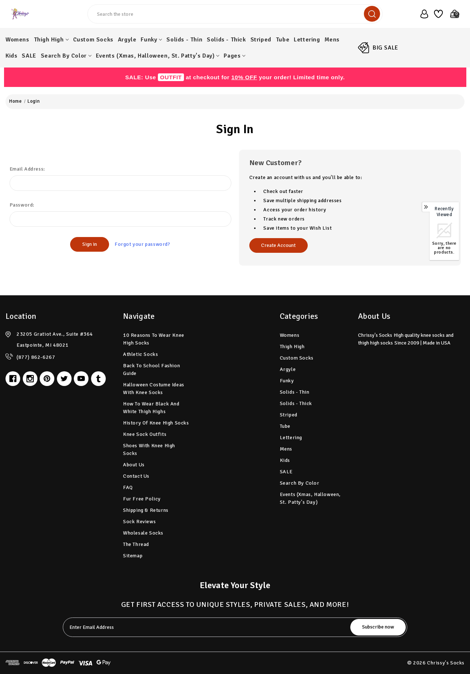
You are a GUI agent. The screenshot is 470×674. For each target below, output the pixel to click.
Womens (17, 39)
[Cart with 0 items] (452, 14)
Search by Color (66, 55)
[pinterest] (47, 378)
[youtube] (81, 378)
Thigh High (51, 39)
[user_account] (422, 14)
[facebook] (13, 378)
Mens (332, 39)
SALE (29, 55)
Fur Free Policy (142, 499)
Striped (260, 39)
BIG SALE (385, 47)
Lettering (307, 39)
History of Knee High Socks (156, 423)
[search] (372, 14)
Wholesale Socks (143, 533)
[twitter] (64, 378)
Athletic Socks (140, 354)
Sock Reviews (139, 521)
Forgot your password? (142, 244)
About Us (134, 465)
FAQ (128, 487)
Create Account (278, 245)
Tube (282, 39)
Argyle (127, 39)
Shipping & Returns (146, 510)
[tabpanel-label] (207, 627)
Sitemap (132, 556)
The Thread (136, 544)
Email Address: (27, 169)
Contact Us (136, 476)
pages (234, 55)
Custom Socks (93, 39)
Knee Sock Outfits (144, 434)
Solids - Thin (184, 39)
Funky (151, 39)
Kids (11, 55)
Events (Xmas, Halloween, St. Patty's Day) (158, 55)
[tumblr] (98, 378)
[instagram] (30, 378)
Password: (22, 205)
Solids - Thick (226, 39)
